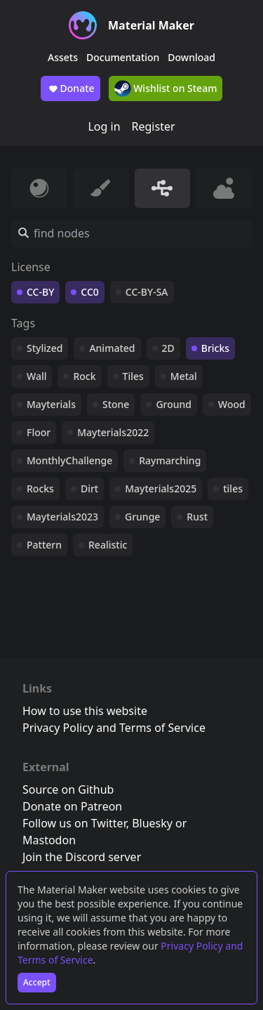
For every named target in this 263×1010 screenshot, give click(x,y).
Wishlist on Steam (165, 88)
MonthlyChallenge (69, 460)
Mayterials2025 (160, 488)
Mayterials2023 (62, 516)
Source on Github (68, 789)
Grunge (142, 516)
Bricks (215, 348)
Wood (231, 404)
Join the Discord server (81, 857)
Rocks (40, 488)
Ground (173, 404)
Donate (70, 88)
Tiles (133, 376)
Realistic (107, 544)
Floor (38, 432)
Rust (197, 516)
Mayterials (51, 404)
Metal (183, 376)
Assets (63, 57)
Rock (84, 376)
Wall (36, 376)
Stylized (44, 348)
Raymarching (170, 460)
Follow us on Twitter (74, 823)
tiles (233, 488)
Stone (115, 404)
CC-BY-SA (147, 292)
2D (168, 348)
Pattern (44, 544)
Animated (112, 348)
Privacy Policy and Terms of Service (113, 727)
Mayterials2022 (113, 432)
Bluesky (152, 823)
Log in (104, 126)
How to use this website (84, 711)
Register (153, 126)
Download (191, 57)
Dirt (89, 488)
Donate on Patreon (72, 806)
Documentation (122, 57)
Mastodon (49, 840)
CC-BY (40, 292)
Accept (36, 982)
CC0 (90, 292)
